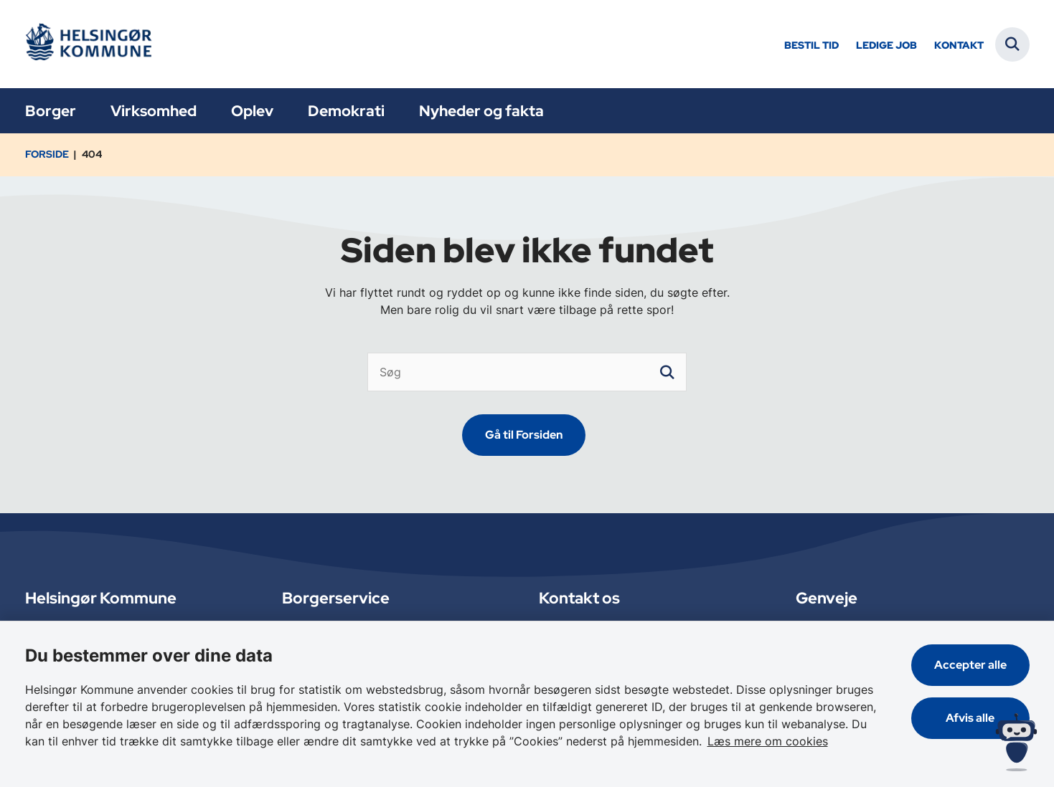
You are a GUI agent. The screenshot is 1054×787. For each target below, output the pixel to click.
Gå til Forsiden (524, 434)
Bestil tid (811, 45)
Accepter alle (970, 664)
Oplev (252, 110)
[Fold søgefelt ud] (1012, 44)
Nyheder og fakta (481, 110)
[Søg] (527, 372)
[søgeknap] (667, 372)
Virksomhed (153, 110)
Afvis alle (970, 717)
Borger (50, 110)
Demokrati (346, 110)
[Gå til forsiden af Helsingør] (93, 44)
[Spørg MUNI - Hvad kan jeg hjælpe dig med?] (1016, 742)
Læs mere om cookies (767, 741)
